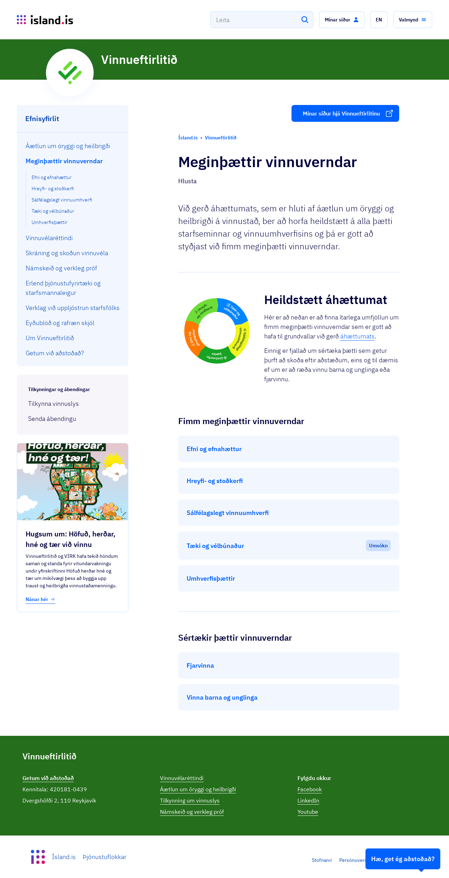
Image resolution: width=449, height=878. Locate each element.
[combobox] (262, 19)
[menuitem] (72, 145)
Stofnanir (322, 860)
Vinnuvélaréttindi (181, 777)
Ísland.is (64, 857)
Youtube (307, 811)
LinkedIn (308, 800)
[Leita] (305, 19)
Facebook (309, 789)
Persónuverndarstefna (363, 860)
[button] (341, 19)
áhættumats (357, 336)
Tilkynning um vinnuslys (190, 800)
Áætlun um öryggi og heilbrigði (198, 789)
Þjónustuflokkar (104, 857)
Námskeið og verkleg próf (192, 811)
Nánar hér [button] (40, 599)
